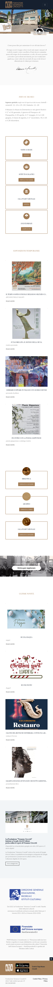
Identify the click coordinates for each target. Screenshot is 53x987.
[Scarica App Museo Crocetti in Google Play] (22, 965)
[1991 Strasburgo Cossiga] (26, 573)
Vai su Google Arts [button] (12, 863)
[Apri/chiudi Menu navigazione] (45, 4)
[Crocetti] (30, 573)
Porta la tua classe (26, 180)
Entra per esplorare (26, 568)
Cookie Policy (37, 979)
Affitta (26, 204)
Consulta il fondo (26, 509)
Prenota (26, 155)
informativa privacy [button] (40, 34)
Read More (10, 301)
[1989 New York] (22, 573)
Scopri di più (26, 229)
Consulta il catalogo (26, 484)
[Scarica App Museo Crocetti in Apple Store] (22, 970)
